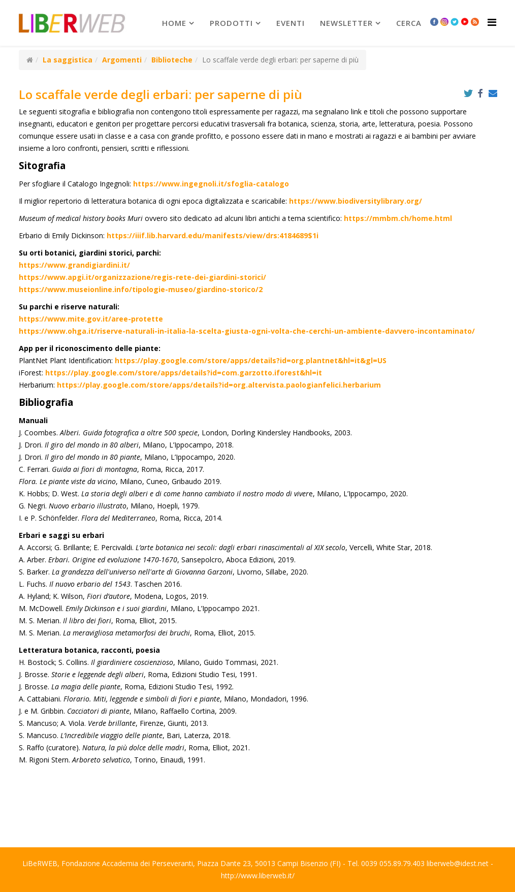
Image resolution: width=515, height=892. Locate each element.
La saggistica (67, 60)
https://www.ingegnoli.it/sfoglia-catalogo (211, 183)
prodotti (231, 23)
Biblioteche (171, 60)
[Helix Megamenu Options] (492, 22)
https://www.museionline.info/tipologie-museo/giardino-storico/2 (141, 289)
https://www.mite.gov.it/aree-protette (91, 319)
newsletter (346, 23)
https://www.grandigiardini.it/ (74, 265)
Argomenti (122, 60)
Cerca (409, 23)
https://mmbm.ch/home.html (398, 218)
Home (174, 23)
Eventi (290, 23)
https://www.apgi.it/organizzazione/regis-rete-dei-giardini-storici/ (142, 277)
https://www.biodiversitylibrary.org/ (355, 201)
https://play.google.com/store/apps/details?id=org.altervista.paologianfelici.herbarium (219, 385)
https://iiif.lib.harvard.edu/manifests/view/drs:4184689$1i (212, 235)
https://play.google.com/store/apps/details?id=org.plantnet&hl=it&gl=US (251, 360)
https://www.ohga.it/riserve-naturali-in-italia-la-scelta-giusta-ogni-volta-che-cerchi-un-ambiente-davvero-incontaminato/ (247, 331)
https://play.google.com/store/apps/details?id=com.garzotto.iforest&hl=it (183, 372)
